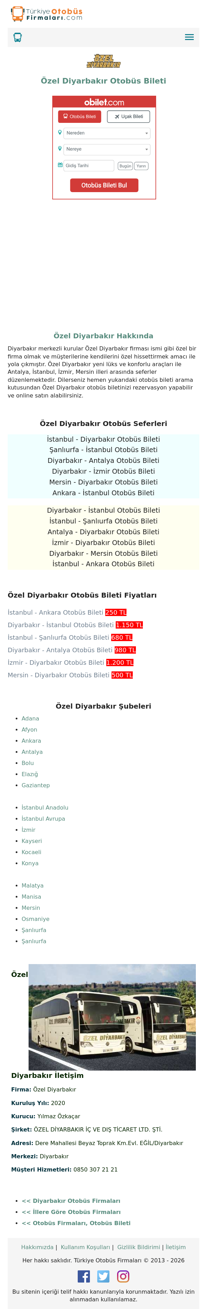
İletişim (176, 1247)
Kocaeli (31, 852)
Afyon (29, 729)
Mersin (31, 908)
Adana (30, 718)
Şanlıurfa (34, 930)
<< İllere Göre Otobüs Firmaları (71, 1212)
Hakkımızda (37, 1247)
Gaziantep (36, 785)
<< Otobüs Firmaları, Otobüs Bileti (76, 1223)
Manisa (31, 896)
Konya (30, 863)
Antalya (32, 752)
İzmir (29, 830)
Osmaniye (35, 919)
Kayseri (32, 841)
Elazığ (30, 774)
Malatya (33, 885)
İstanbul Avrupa (43, 818)
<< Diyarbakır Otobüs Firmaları (71, 1201)
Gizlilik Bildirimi (138, 1247)
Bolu (28, 763)
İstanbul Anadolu (45, 807)
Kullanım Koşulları (85, 1247)
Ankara (31, 741)
